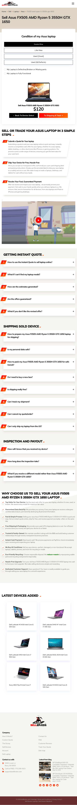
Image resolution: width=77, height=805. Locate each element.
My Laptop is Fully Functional (38, 73)
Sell (10, 11)
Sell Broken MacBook (45, 801)
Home (4, 11)
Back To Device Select (23, 115)
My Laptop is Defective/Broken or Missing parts (38, 69)
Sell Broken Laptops (31, 801)
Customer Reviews (45, 744)
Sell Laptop (6, 754)
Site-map (41, 751)
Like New (38, 50)
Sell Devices (6, 747)
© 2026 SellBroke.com (23, 799)
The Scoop (6, 744)
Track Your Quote (44, 747)
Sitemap (33, 799)
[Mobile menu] (73, 3)
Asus (22, 11)
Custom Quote (7, 740)
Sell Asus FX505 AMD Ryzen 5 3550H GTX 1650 (38, 105)
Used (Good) (38, 56)
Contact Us (42, 736)
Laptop (16, 11)
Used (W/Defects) (38, 62)
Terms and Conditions (44, 799)
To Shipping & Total (53, 115)
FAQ (40, 740)
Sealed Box (38, 44)
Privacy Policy (57, 799)
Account (5, 751)
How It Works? (7, 736)
